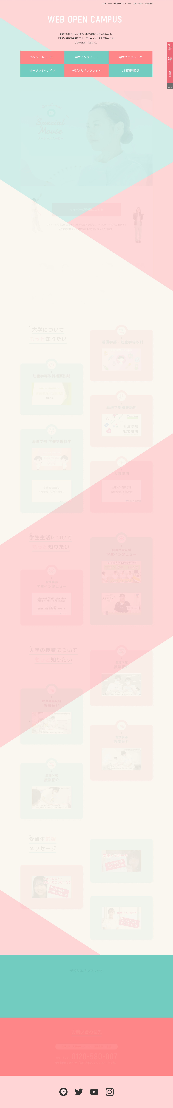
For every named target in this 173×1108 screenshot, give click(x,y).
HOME (104, 3)
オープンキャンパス (42, 70)
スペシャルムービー (42, 57)
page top (170, 87)
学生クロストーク (130, 57)
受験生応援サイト (119, 3)
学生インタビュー (86, 57)
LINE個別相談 (130, 70)
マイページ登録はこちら (86, 210)
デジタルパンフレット (86, 70)
